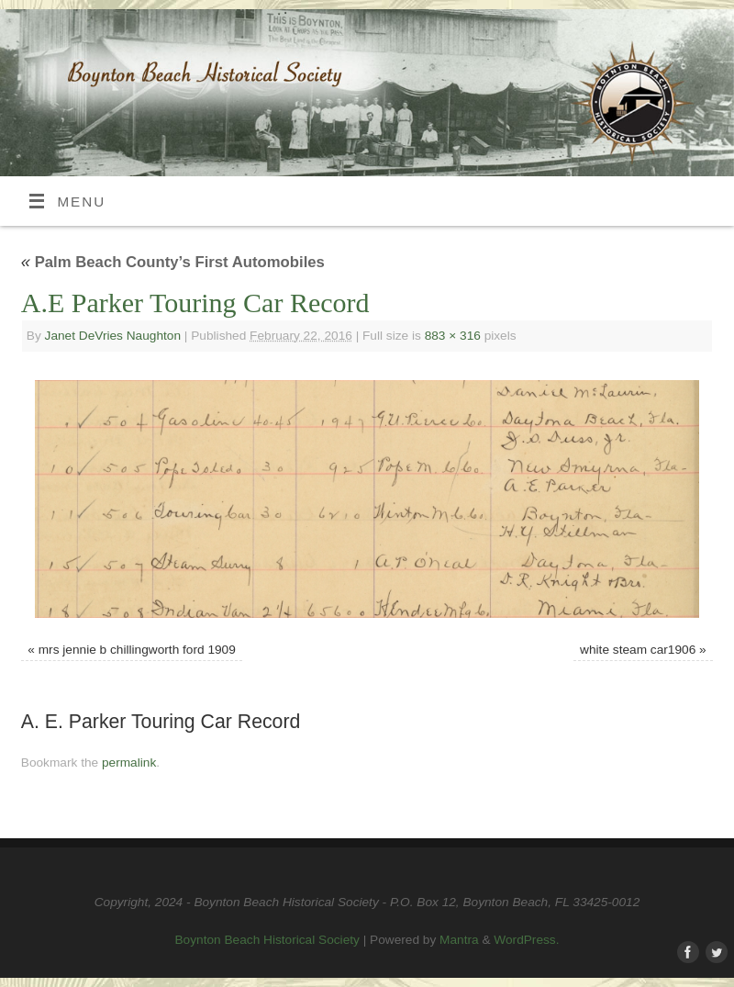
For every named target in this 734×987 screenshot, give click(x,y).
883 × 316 (453, 335)
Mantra (459, 940)
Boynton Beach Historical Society (267, 940)
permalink (129, 762)
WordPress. (526, 940)
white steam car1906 (637, 649)
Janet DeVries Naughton (113, 335)
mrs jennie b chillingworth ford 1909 (137, 649)
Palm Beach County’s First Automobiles (173, 262)
